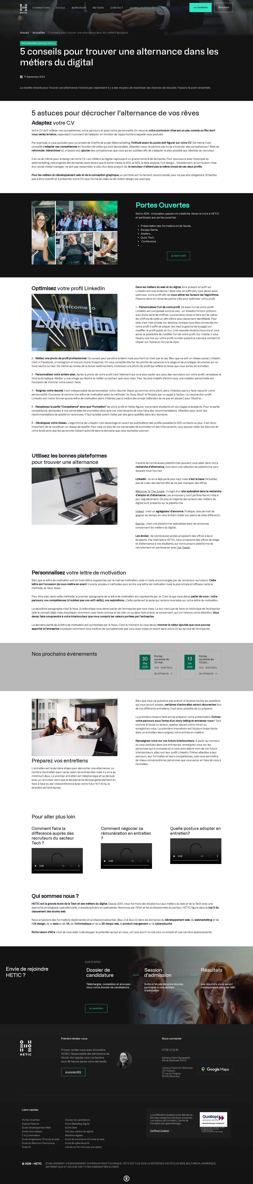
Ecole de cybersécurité (77, 1143)
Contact (117, 7)
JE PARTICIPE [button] (178, 256)
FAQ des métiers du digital (79, 1131)
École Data (71, 1127)
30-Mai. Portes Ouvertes (148, 7)
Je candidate (200, 7)
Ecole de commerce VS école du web (84, 1139)
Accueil (24, 32)
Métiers (98, 7)
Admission (79, 7)
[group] (57, 861)
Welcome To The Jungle (150, 491)
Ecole (60, 7)
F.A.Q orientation (31, 1135)
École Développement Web (36, 1127)
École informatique (32, 1131)
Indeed (140, 511)
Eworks (140, 523)
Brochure (223, 7)
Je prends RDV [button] (73, 1072)
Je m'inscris (163, 673)
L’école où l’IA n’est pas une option (83, 1147)
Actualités (38, 32)
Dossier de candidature (77, 1120)
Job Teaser (183, 547)
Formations (41, 7)
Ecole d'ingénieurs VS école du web (40, 1139)
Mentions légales (74, 1135)
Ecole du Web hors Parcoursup (38, 1143)
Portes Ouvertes (31, 1120)
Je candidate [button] (96, 1008)
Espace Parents (30, 1123)
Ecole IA (26, 1147)
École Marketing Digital (77, 1123)
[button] (126, 1178)
